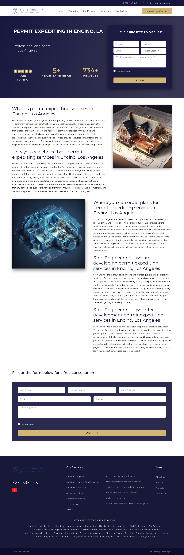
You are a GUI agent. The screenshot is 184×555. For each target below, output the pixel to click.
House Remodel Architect (40, 526)
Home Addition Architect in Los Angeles (42, 533)
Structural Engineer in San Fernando (51, 536)
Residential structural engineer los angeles (75, 526)
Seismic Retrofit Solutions (93, 529)
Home (60, 11)
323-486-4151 (25, 482)
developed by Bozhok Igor (160, 552)
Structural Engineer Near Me (119, 533)
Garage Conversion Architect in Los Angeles (93, 536)
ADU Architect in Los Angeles (113, 526)
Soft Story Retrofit (118, 529)
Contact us (121, 11)
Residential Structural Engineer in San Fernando (56, 529)
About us (73, 11)
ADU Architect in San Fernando (145, 529)
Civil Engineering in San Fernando (146, 526)
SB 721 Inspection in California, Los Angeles (137, 536)
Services (106, 11)
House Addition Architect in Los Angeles (83, 533)
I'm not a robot (124, 71)
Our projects (89, 11)
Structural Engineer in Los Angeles (152, 533)
